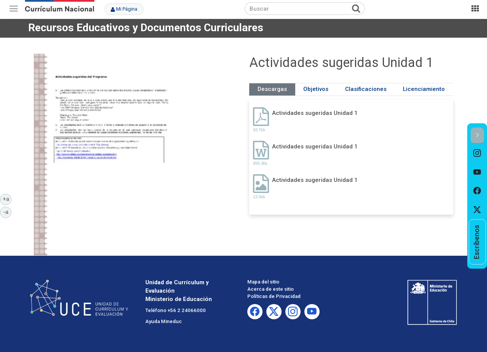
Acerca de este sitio (270, 289)
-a (7, 211)
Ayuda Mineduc (163, 321)
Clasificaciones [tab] (366, 89)
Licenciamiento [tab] (424, 89)
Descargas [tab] (272, 89)
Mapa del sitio (263, 282)
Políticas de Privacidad (274, 296)
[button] (477, 135)
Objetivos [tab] (315, 89)
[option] (477, 153)
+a (7, 198)
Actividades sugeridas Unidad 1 (315, 113)
